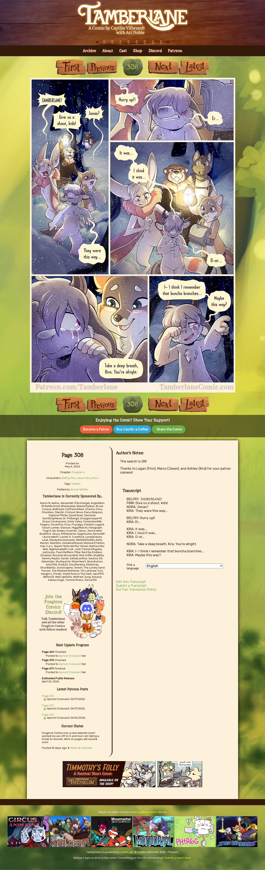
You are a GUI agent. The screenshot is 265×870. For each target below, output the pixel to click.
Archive (89, 50)
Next (163, 67)
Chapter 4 (78, 471)
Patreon (175, 50)
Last (194, 67)
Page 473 (48, 704)
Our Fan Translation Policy (136, 589)
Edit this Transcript (131, 581)
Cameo (75, 482)
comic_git (126, 851)
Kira (88, 477)
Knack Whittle (79, 488)
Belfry (65, 477)
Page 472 (48, 713)
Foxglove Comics (147, 811)
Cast (123, 50)
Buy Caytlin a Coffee (132, 429)
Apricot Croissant (70, 654)
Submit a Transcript (131, 585)
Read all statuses (81, 747)
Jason (81, 477)
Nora (95, 477)
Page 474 (48, 695)
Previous (101, 67)
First (71, 67)
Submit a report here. (178, 857)
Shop (137, 50)
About (107, 50)
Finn (73, 477)
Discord (155, 50)
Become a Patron (96, 429)
